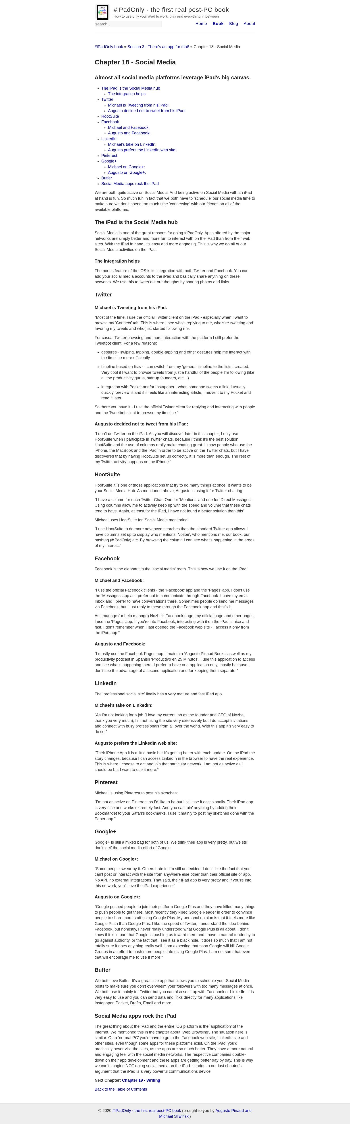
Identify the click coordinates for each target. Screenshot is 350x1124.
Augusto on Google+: (127, 172)
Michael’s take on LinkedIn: (132, 144)
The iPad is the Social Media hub (130, 88)
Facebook (110, 122)
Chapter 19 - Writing (141, 1080)
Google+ (109, 161)
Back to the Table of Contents (121, 1089)
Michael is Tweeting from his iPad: (138, 105)
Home (201, 23)
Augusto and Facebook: (129, 133)
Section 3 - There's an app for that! (158, 47)
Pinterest (109, 155)
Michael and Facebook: (129, 127)
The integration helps (127, 94)
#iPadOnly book (109, 47)
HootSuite (110, 116)
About (249, 23)
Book (218, 23)
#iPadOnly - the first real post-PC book (171, 9)
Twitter (107, 99)
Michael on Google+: (126, 167)
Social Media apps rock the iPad (130, 183)
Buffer (106, 178)
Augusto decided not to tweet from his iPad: (146, 111)
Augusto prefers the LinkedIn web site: (142, 150)
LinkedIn (109, 139)
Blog (233, 23)
